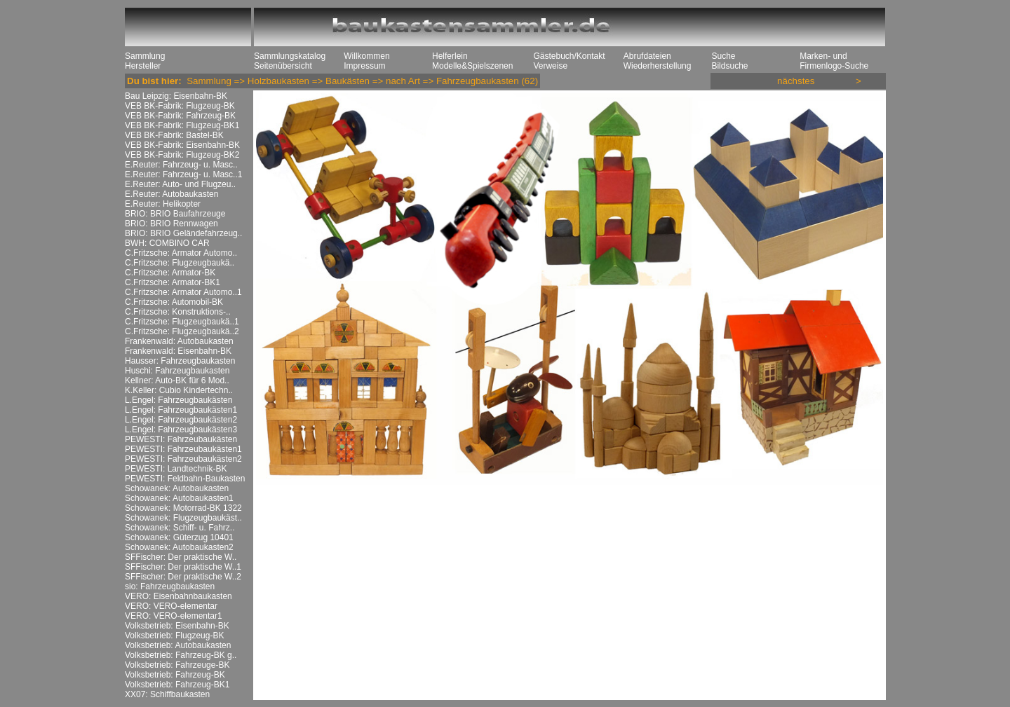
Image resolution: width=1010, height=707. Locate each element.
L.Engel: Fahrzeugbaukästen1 (181, 410)
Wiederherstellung (658, 66)
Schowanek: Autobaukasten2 (179, 547)
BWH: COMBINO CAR (167, 243)
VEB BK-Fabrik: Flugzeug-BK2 (182, 155)
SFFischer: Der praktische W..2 (183, 577)
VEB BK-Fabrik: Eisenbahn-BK (182, 145)
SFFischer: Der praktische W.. (180, 557)
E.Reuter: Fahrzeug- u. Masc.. (181, 165)
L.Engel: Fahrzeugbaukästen (178, 400)
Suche (723, 56)
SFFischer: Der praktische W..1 (183, 567)
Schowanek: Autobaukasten (177, 488)
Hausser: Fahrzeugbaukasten (180, 361)
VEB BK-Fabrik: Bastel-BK (174, 135)
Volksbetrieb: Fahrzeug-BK (175, 675)
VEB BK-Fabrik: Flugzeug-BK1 (182, 125)
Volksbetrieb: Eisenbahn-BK (177, 626)
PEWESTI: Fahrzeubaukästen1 (183, 449)
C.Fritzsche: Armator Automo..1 (183, 292)
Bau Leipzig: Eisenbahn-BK (176, 96)
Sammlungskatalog (289, 56)
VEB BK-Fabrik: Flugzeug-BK (180, 106)
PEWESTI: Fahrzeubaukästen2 (183, 459)
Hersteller (143, 66)
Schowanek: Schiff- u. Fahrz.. (180, 528)
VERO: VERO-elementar (171, 606)
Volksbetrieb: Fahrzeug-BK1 (177, 684)
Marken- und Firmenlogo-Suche (834, 61)
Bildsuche (729, 66)
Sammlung (145, 56)
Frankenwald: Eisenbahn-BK (178, 351)
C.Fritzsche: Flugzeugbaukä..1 (182, 322)
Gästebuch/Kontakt (569, 56)
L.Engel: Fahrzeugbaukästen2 (181, 420)
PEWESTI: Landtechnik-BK (176, 469)
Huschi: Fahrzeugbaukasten (177, 371)
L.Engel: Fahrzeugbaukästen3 (181, 429)
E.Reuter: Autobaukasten (171, 194)
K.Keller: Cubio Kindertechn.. (179, 390)
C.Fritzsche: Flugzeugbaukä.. (179, 263)
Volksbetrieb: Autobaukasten (178, 645)
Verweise (550, 66)
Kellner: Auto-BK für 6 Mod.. (177, 380)
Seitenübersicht (283, 66)
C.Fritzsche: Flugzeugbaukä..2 (182, 331)
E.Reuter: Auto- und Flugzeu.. (180, 184)
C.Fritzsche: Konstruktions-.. (178, 312)
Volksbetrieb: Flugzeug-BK (174, 635)
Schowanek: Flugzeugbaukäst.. (183, 518)
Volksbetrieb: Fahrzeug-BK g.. (180, 655)
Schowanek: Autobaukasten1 (179, 498)
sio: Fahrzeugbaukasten (170, 586)
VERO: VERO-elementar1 (173, 616)
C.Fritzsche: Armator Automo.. (181, 253)
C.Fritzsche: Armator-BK (170, 272)
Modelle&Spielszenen (472, 66)
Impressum (364, 66)
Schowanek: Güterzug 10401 (179, 537)
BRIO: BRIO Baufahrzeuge (175, 214)
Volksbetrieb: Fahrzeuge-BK (177, 665)
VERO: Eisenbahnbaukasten (178, 596)
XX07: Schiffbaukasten (167, 694)
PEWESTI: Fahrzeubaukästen (181, 439)
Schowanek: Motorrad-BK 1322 (183, 508)
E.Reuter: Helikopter (163, 204)
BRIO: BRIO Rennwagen (171, 223)
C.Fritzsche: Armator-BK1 (172, 282)
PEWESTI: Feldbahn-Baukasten (185, 478)
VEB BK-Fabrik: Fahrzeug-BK (180, 116)
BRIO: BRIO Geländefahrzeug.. (183, 233)
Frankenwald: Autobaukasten (179, 341)
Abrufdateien (647, 56)
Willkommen (366, 56)
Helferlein (450, 56)
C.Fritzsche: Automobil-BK (174, 302)
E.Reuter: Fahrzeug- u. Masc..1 (183, 174)
